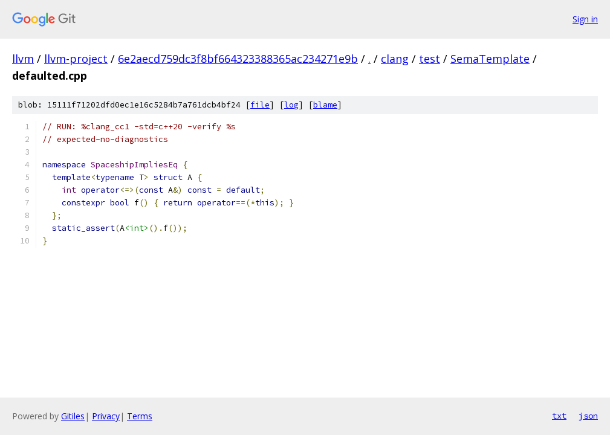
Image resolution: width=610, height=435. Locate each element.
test (429, 58)
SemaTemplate (490, 58)
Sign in (585, 19)
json (588, 415)
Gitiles (73, 416)
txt (559, 415)
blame (325, 105)
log (291, 105)
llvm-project (76, 58)
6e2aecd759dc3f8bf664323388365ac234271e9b (238, 58)
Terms (139, 416)
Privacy (106, 416)
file (260, 105)
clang (395, 58)
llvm (23, 58)
